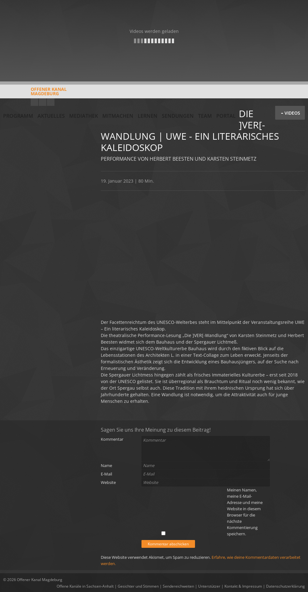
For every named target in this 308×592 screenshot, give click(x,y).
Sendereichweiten (178, 586)
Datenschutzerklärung (285, 586)
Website (108, 482)
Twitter (50, 102)
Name (106, 465)
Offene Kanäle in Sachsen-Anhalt (85, 586)
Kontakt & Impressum (243, 586)
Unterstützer (209, 586)
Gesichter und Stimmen (138, 586)
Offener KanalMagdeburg (35, 93)
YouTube (34, 102)
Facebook (42, 102)
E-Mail (106, 474)
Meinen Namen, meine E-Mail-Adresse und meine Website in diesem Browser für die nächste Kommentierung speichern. (245, 512)
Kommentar (112, 439)
